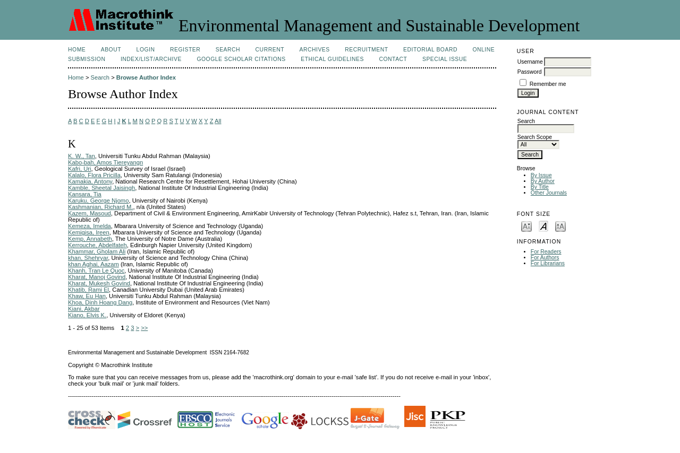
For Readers (546, 252)
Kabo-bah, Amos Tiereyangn (105, 162)
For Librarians (548, 263)
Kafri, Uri (79, 168)
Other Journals (549, 193)
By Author (543, 181)
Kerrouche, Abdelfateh (97, 245)
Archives (314, 50)
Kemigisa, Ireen (88, 232)
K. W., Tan (81, 156)
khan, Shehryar (88, 258)
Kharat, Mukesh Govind (99, 283)
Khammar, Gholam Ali (96, 251)
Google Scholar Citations (241, 59)
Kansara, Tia (84, 194)
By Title (540, 187)
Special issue (444, 59)
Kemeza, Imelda (89, 226)
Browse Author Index (146, 77)
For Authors (545, 257)
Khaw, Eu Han (87, 296)
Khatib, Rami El (88, 289)
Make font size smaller (526, 226)
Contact (393, 59)
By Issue (541, 175)
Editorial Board (430, 50)
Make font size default (543, 226)
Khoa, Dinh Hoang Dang (100, 302)
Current (270, 50)
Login (146, 50)
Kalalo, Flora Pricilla (94, 175)
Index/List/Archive (151, 59)
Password (529, 72)
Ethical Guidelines (332, 59)
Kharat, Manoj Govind (96, 277)
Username (530, 62)
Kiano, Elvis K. (87, 315)
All (218, 121)
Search (228, 50)
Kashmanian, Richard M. (100, 207)
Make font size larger (560, 226)
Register (185, 50)
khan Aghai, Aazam (93, 264)
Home (77, 50)
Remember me (548, 84)
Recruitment (366, 50)
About (111, 50)
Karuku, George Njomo (98, 200)
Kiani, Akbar (84, 309)
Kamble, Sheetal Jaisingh (101, 188)
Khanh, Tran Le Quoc (96, 270)
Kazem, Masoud (89, 213)
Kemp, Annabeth (90, 239)
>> (144, 328)
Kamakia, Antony (90, 181)
